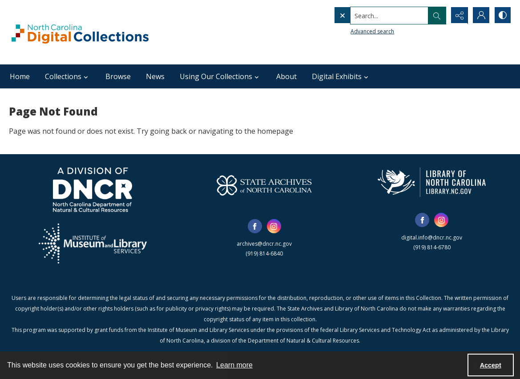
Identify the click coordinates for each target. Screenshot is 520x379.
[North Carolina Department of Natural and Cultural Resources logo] (92, 190)
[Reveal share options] (457, 15)
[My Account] (480, 15)
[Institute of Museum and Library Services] (93, 243)
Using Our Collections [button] (220, 76)
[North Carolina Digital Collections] (80, 32)
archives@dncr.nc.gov (264, 243)
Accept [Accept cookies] (490, 365)
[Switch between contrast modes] (502, 15)
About (286, 76)
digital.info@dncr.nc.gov (431, 237)
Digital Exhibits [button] (341, 76)
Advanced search (353, 31)
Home (20, 76)
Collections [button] (67, 76)
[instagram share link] (274, 226)
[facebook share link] (255, 226)
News (155, 76)
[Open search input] (435, 15)
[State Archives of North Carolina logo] (264, 185)
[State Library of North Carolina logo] (432, 182)
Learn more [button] (234, 365)
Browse (118, 76)
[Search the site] (370, 15)
